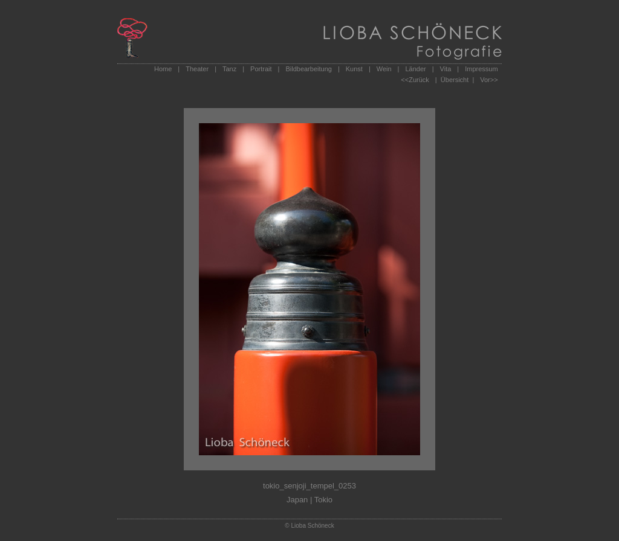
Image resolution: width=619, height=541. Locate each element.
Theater (197, 68)
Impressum (481, 68)
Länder (415, 68)
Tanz (229, 68)
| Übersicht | (454, 79)
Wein (384, 68)
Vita (446, 68)
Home (163, 68)
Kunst (354, 68)
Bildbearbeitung (308, 68)
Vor (485, 79)
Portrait (260, 68)
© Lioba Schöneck (309, 525)
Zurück (419, 79)
